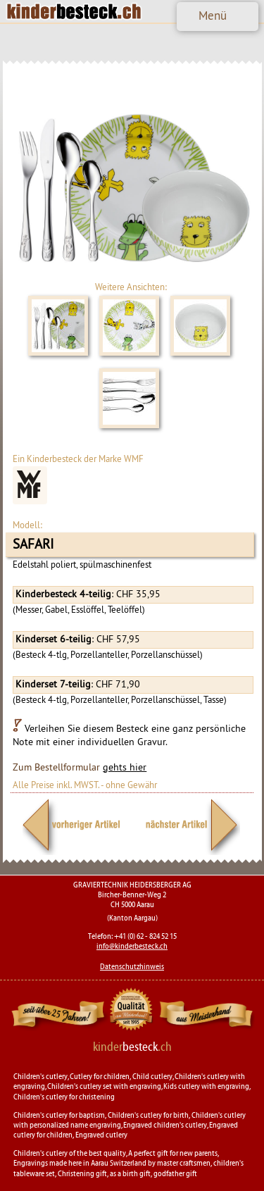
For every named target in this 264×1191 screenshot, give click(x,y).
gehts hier (124, 767)
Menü (213, 15)
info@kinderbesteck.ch (132, 946)
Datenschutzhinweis (132, 966)
